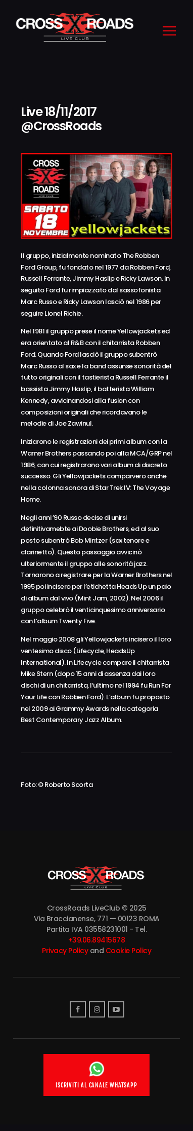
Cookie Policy (129, 950)
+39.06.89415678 (96, 940)
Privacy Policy (65, 950)
